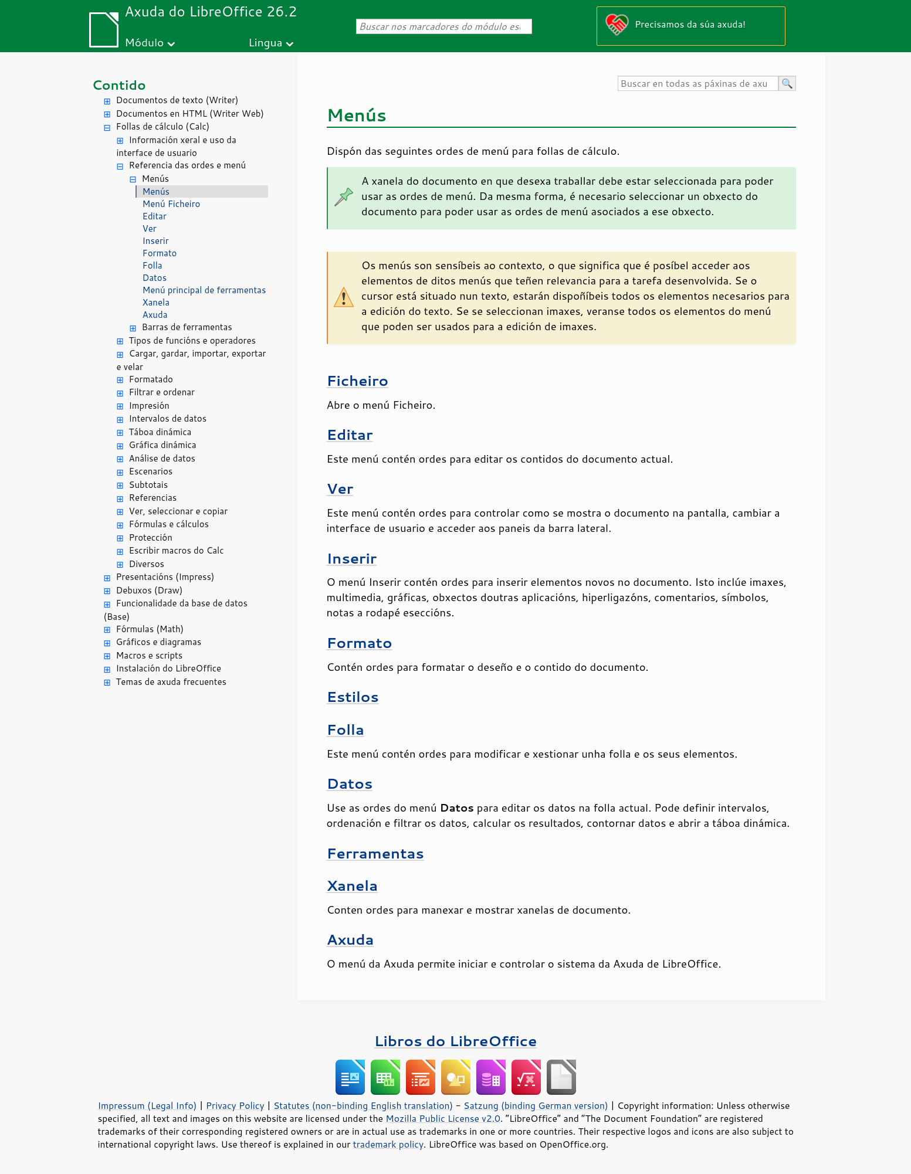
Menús (156, 178)
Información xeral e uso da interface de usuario (176, 147)
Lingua (265, 42)
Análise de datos (162, 458)
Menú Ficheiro (172, 204)
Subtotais (148, 485)
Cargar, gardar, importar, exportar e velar (191, 360)
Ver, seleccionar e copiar (178, 511)
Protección (150, 537)
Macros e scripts (149, 655)
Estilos (353, 696)
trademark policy (388, 1144)
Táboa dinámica (160, 432)
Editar (155, 216)
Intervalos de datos (168, 418)
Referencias (153, 497)
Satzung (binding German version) (535, 1105)
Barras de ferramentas (187, 327)
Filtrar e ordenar (162, 392)
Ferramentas (375, 853)
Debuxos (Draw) (149, 590)
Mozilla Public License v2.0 (442, 1118)
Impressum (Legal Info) (147, 1105)
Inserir (156, 241)
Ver (150, 228)
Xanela (156, 302)
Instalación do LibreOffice (169, 668)
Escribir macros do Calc (176, 550)
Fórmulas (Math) (150, 629)
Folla (152, 265)
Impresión (149, 405)
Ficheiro (358, 380)
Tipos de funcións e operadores (192, 340)
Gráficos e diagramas (159, 642)
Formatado (151, 379)
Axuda (155, 314)
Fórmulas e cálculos (169, 524)
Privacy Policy (235, 1105)
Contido (119, 85)
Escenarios (151, 471)
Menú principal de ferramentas (204, 290)
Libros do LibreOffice (455, 1040)
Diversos (147, 564)
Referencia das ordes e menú (187, 165)
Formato (160, 253)
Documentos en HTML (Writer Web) (190, 113)
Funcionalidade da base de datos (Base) (176, 610)
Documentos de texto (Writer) (177, 100)
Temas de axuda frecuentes (171, 682)
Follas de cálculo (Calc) (163, 126)
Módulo (144, 42)
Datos (155, 278)
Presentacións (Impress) (165, 577)
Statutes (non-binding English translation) (363, 1105)
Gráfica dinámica (163, 445)
